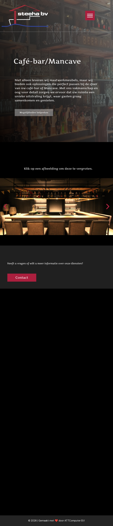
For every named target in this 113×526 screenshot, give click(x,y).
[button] (5, 206)
